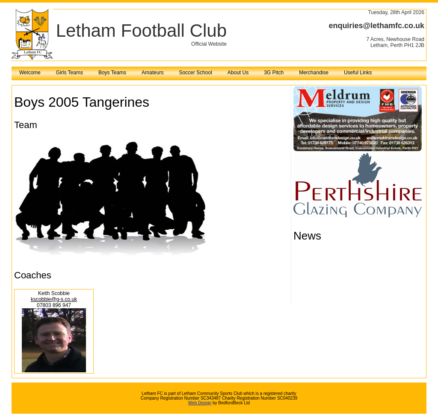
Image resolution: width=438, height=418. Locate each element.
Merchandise (313, 73)
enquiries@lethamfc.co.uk (376, 25)
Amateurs (152, 73)
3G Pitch (274, 73)
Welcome (30, 73)
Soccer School (195, 73)
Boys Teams (112, 73)
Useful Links (358, 73)
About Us (238, 73)
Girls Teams (69, 73)
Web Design (199, 402)
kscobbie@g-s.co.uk (54, 299)
